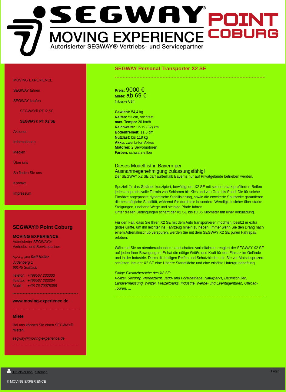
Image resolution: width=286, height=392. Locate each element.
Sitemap (41, 372)
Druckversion (20, 372)
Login (275, 371)
